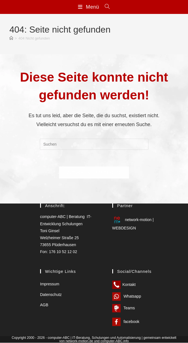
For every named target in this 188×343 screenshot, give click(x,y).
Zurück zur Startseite (94, 172)
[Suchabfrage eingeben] (94, 144)
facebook (126, 322)
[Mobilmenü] (89, 7)
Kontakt (124, 285)
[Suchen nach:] (105, 7)
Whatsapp (126, 296)
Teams (123, 308)
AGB (44, 305)
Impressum (49, 284)
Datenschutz (51, 294)
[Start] (11, 38)
